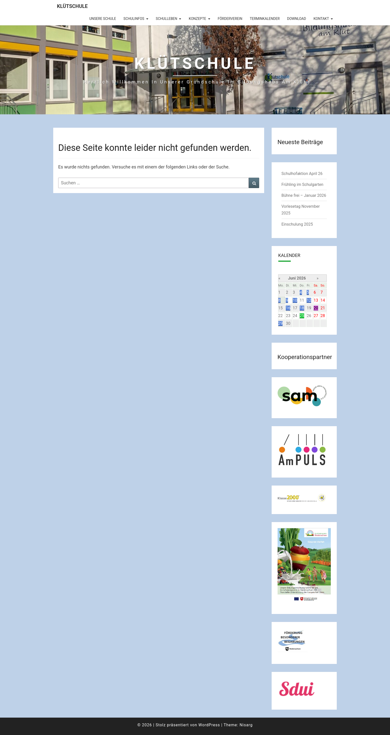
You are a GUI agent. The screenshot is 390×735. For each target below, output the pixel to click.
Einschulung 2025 (297, 224)
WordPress (209, 725)
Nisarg (246, 725)
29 (280, 323)
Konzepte (197, 19)
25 (302, 315)
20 (316, 308)
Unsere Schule (102, 19)
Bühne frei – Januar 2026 (304, 195)
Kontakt (321, 19)
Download (296, 19)
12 (309, 300)
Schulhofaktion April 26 (302, 173)
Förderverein (230, 19)
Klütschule (72, 6)
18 (302, 308)
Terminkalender (265, 19)
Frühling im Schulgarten (303, 184)
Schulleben (166, 19)
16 (288, 308)
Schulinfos (133, 19)
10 (295, 300)
